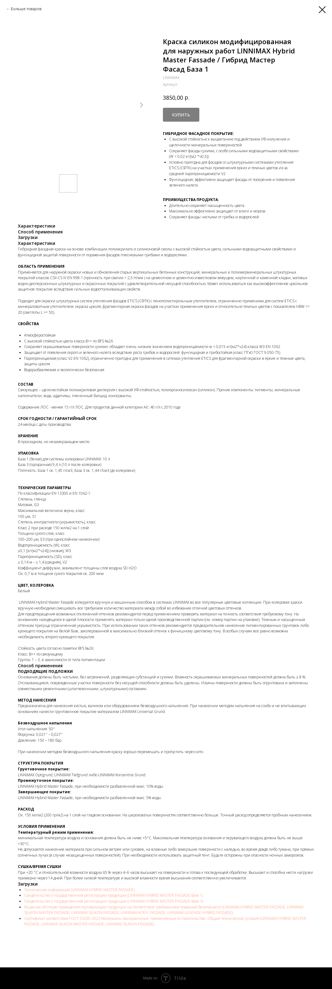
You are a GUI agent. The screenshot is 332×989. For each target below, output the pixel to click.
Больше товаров (26, 8)
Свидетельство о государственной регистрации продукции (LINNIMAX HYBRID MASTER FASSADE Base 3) (113, 901)
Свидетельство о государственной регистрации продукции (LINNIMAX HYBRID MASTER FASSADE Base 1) (113, 895)
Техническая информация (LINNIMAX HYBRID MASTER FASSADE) (79, 889)
